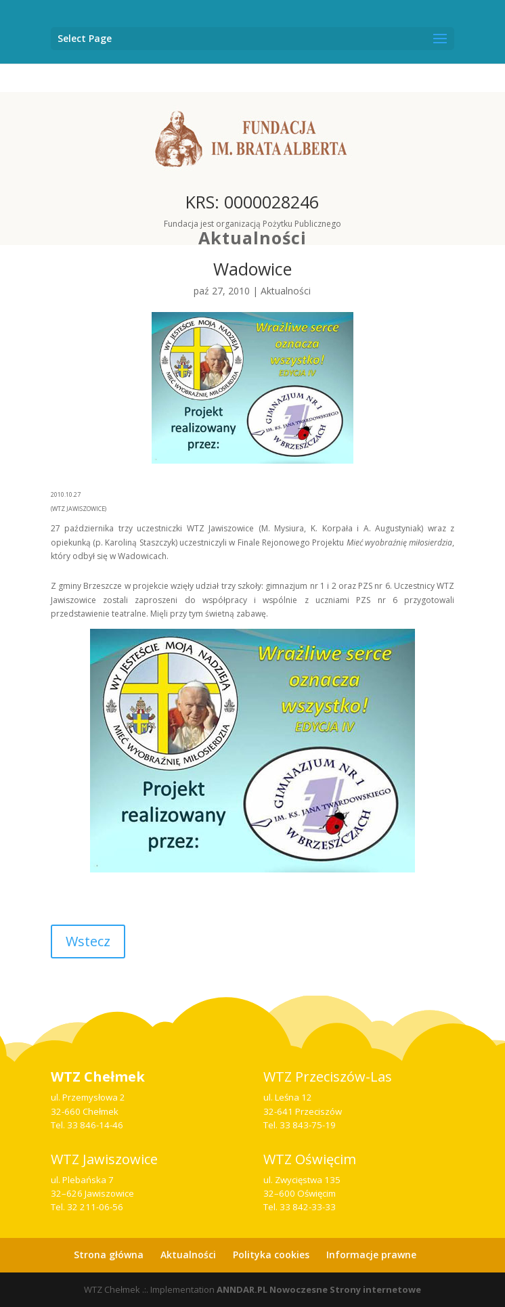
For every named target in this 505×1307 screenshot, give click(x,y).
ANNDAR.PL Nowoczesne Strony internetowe (319, 1289)
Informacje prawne (371, 1254)
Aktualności (252, 237)
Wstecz (88, 941)
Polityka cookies (271, 1254)
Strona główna (109, 1254)
